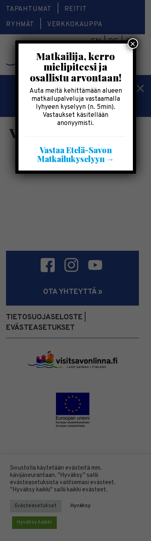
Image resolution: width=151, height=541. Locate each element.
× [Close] (132, 43)
